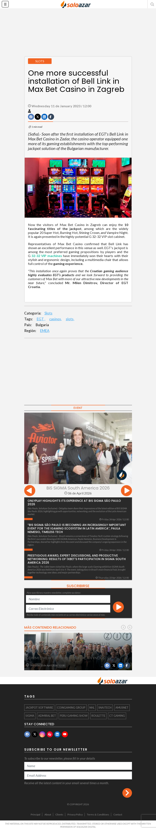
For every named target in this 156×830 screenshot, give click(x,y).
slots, (70, 319)
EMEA (44, 330)
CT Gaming (117, 715)
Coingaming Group (71, 707)
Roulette (98, 715)
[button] (152, 4)
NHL (91, 707)
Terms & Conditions (98, 814)
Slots (48, 313)
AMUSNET (121, 707)
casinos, (55, 319)
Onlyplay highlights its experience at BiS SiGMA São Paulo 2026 (74, 502)
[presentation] (29, 491)
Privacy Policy (75, 814)
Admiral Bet (47, 715)
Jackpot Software (39, 707)
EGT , (41, 319)
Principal (35, 814)
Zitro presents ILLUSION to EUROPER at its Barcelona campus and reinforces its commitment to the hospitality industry (69, 651)
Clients (59, 814)
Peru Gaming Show (74, 715)
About (47, 814)
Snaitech (105, 707)
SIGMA (29, 715)
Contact (117, 814)
